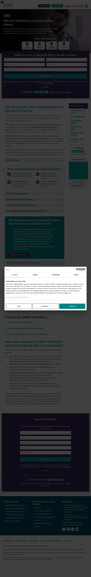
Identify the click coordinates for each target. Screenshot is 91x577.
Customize (45, 306)
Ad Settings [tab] (56, 275)
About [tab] (76, 275)
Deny (19, 306)
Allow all (72, 306)
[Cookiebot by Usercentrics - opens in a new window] (77, 269)
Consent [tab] (15, 275)
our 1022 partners (17, 284)
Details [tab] (35, 275)
